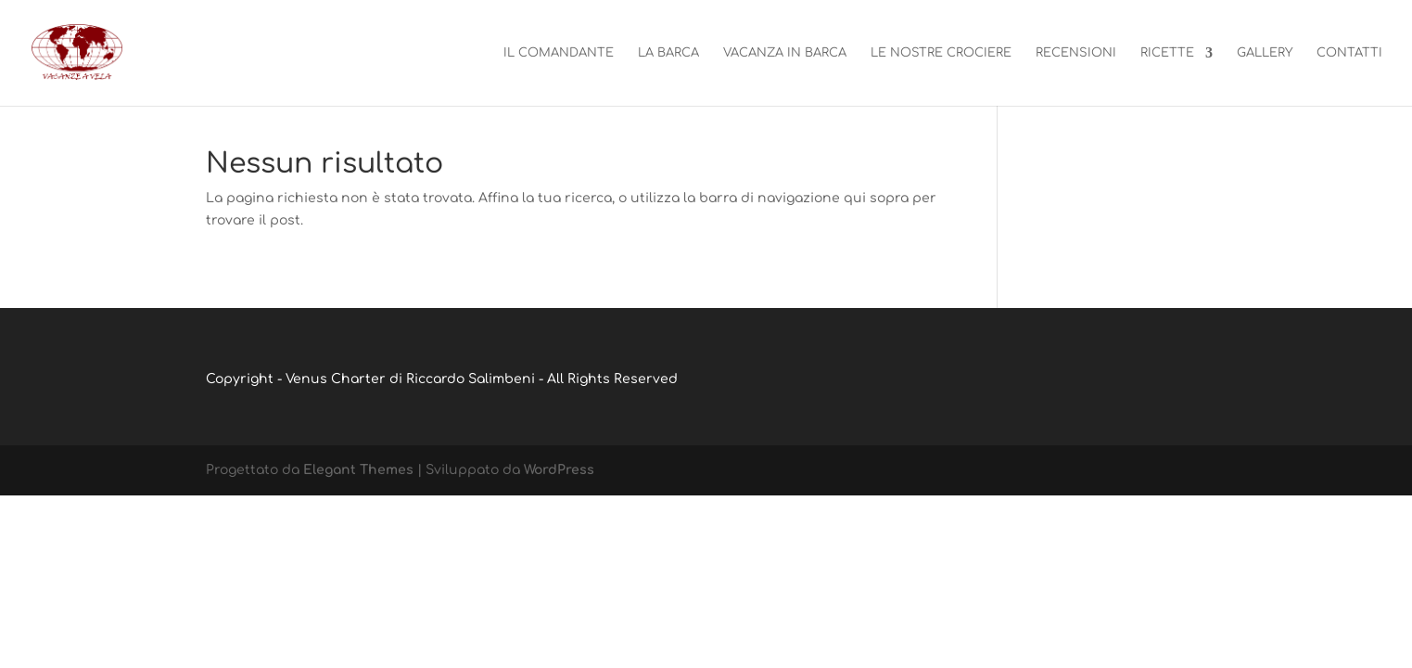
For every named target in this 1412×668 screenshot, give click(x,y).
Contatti (1349, 52)
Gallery (1264, 52)
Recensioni (1076, 52)
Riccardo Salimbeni (470, 379)
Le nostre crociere (941, 52)
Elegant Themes (358, 470)
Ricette (1167, 52)
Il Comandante (558, 52)
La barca (668, 52)
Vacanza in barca (784, 52)
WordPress (559, 470)
